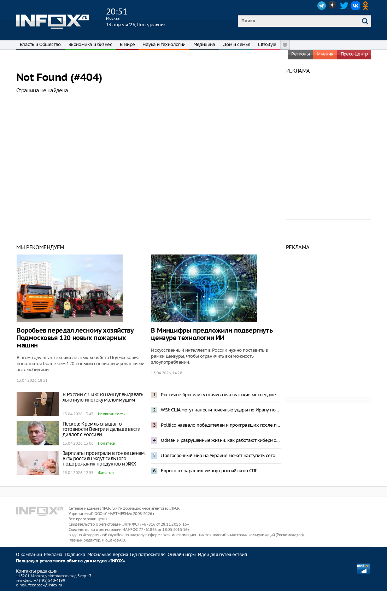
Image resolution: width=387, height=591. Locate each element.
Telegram (321, 5)
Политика (106, 443)
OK (367, 5)
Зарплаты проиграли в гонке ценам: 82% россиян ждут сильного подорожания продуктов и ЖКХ (104, 458)
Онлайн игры (181, 554)
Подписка (75, 554)
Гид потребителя (147, 554)
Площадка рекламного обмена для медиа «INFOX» (70, 561)
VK (355, 5)
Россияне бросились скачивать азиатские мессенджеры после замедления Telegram (220, 394)
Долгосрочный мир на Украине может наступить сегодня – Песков (220, 455)
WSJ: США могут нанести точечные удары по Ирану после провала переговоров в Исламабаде (220, 409)
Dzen (333, 5)
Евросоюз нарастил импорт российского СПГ (209, 470)
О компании (29, 554)
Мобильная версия (107, 554)
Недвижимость (111, 413)
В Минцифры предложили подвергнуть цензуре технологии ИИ (211, 334)
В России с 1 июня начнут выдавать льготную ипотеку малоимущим (103, 397)
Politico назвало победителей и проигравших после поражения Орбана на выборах (220, 425)
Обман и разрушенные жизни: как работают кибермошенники (220, 440)
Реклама (53, 554)
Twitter (344, 5)
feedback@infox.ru (45, 585)
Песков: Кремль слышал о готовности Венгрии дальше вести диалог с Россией (101, 429)
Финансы (106, 472)
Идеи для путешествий (222, 554)
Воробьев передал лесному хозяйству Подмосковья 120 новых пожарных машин (75, 338)
